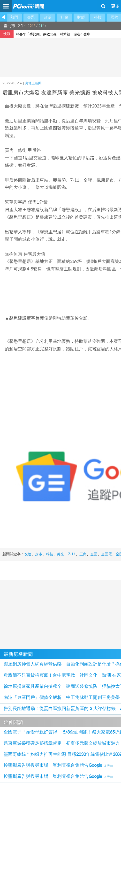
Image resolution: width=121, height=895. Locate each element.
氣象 (113, 26)
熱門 (14, 17)
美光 (60, 601)
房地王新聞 (33, 83)
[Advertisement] (60, 666)
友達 (27, 601)
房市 (38, 601)
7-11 (72, 601)
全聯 (24, 606)
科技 (98, 17)
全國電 (106, 601)
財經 (81, 17)
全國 (94, 601)
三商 (83, 601)
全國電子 (9, 606)
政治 (48, 17)
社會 (64, 17)
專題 (31, 17)
